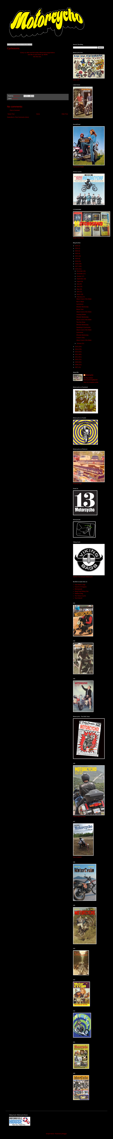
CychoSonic (79, 304)
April (78, 291)
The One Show (80, 322)
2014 (76, 349)
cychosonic (15, 98)
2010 (76, 359)
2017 (76, 266)
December (80, 271)
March (79, 294)
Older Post (65, 114)
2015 (76, 346)
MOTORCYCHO (22, 9)
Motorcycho (89, 375)
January (79, 343)
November (80, 273)
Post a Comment (15, 110)
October (79, 276)
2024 (76, 248)
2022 (76, 253)
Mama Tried (79, 309)
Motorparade (78, 589)
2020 (76, 258)
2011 (76, 357)
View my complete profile (91, 382)
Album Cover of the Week (83, 299)
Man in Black (80, 301)
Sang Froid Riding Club (81, 591)
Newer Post (11, 114)
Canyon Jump (80, 337)
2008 (76, 364)
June (78, 286)
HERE (46, 54)
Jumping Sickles (81, 314)
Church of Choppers (81, 587)
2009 (76, 362)
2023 (76, 251)
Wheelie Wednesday (82, 307)
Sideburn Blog (79, 593)
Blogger (64, 1133)
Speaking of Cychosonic (83, 327)
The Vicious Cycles (80, 596)
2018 (76, 264)
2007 (76, 367)
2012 (76, 354)
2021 (76, 256)
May (78, 289)
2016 (76, 269)
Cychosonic (79, 332)
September (80, 279)
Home (38, 114)
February (79, 297)
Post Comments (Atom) (22, 117)
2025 (76, 246)
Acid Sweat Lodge (80, 584)
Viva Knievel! (78, 598)
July (78, 284)
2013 (76, 352)
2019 (76, 261)
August (79, 281)
